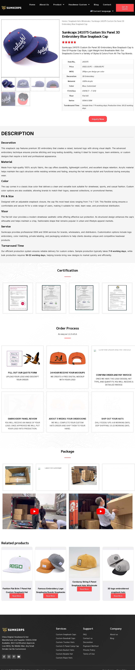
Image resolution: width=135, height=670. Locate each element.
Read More (16, 591)
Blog (96, 4)
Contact (107, 4)
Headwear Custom (79, 4)
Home (32, 4)
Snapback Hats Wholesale (79, 21)
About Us (44, 4)
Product (58, 4)
